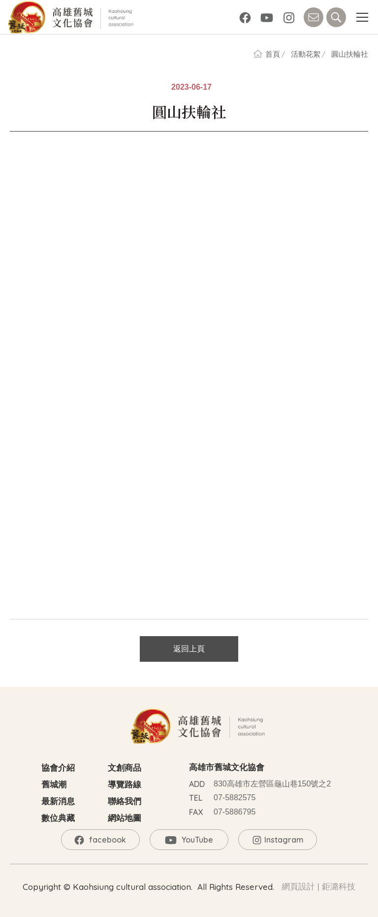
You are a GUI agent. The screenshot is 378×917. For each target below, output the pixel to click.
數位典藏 (58, 818)
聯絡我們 (124, 801)
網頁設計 (298, 886)
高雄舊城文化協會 (72, 17)
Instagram (289, 17)
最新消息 (58, 801)
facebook (245, 17)
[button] (362, 17)
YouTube (266, 17)
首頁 (272, 54)
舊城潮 (53, 784)
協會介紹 (58, 768)
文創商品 (124, 768)
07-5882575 (234, 797)
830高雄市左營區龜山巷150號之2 (272, 784)
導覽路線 (124, 784)
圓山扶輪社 (349, 54)
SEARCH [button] (336, 17)
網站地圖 (124, 818)
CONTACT (313, 17)
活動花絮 (305, 54)
